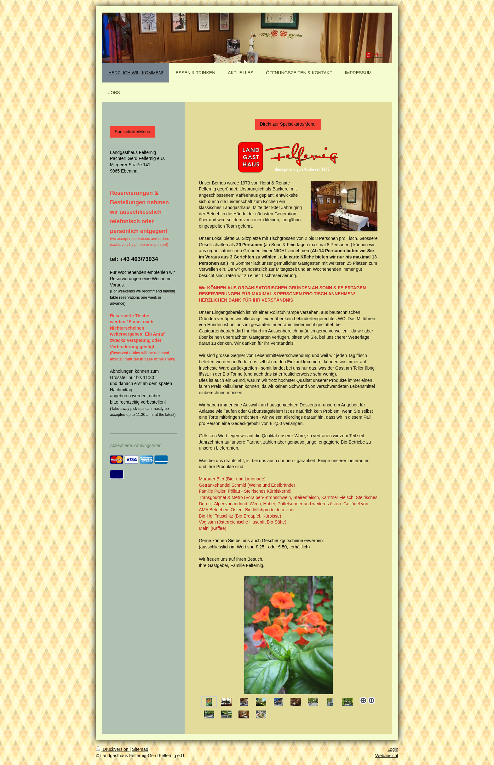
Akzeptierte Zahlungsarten (135, 445)
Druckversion (112, 749)
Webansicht (386, 755)
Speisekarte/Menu (132, 131)
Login (393, 749)
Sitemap (140, 749)
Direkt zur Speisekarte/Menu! (288, 124)
